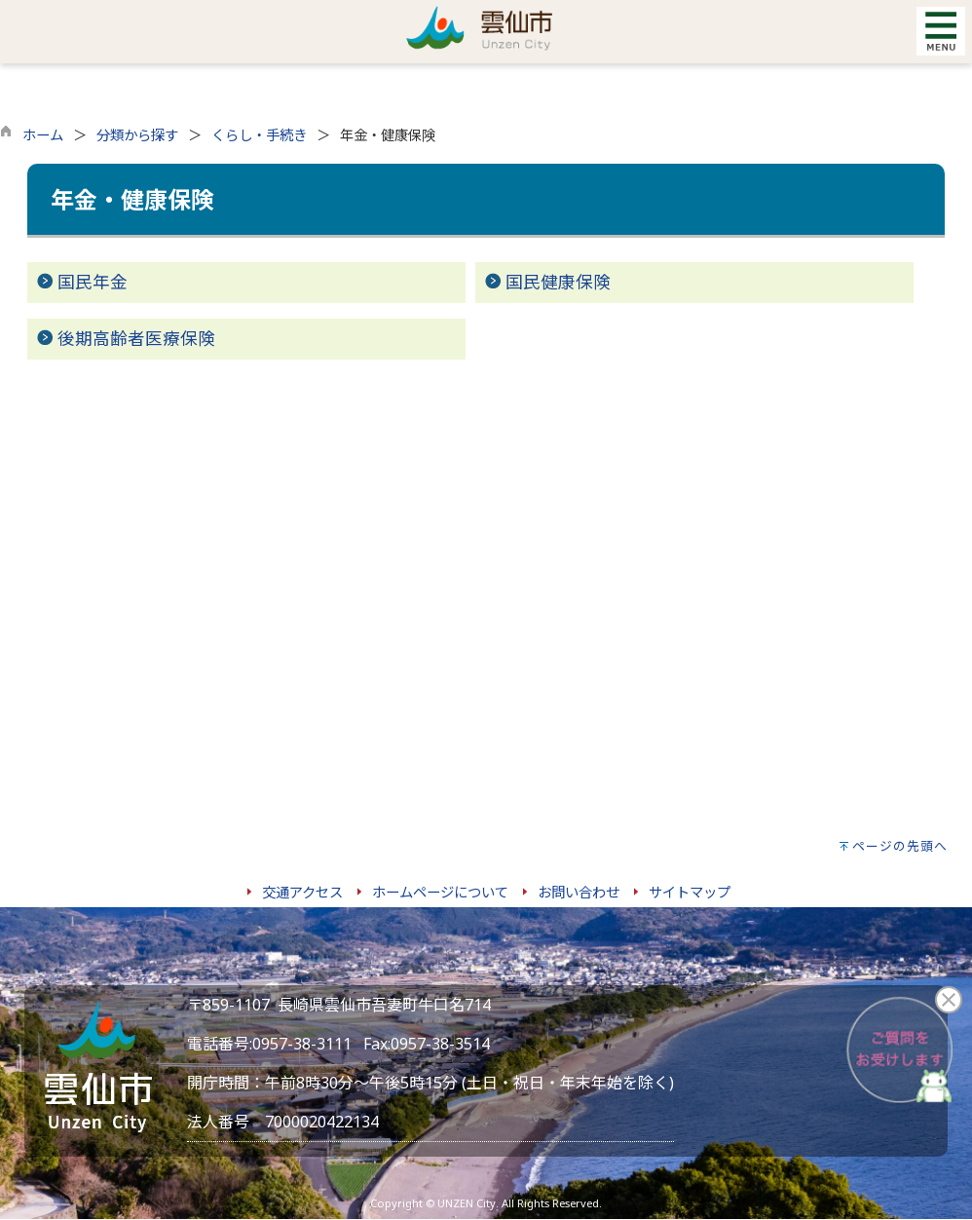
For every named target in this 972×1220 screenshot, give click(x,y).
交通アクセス (302, 892)
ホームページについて (440, 892)
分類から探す (137, 135)
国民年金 (92, 281)
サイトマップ (689, 892)
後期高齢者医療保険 (136, 338)
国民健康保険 (558, 281)
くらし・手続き (259, 135)
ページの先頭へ (900, 846)
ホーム (42, 135)
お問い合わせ (578, 892)
